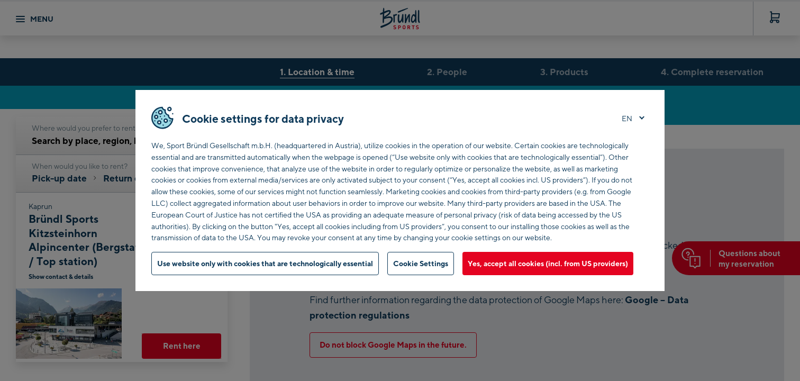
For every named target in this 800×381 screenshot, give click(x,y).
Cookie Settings (420, 263)
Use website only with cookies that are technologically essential (265, 263)
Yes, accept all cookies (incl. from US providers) (548, 263)
